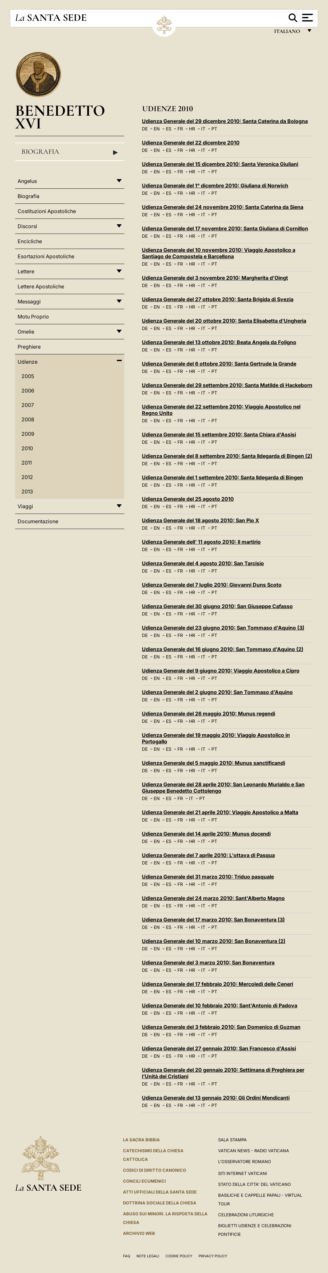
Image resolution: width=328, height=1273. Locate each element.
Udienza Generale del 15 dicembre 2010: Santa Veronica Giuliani (220, 164)
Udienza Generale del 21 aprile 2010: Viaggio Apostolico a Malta (220, 812)
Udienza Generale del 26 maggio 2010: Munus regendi (208, 713)
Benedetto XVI (60, 117)
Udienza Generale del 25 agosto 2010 (188, 499)
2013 (27, 491)
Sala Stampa (232, 1139)
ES (168, 128)
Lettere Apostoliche (41, 286)
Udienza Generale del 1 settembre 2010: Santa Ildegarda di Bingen (222, 477)
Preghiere (29, 346)
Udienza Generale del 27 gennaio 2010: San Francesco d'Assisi (219, 1048)
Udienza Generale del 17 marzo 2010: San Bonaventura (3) (213, 919)
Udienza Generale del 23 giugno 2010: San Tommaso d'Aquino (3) (223, 627)
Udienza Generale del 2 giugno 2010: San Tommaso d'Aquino (217, 692)
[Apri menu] (306, 17)
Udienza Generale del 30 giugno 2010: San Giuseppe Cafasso (217, 606)
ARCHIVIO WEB (139, 1233)
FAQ (126, 1256)
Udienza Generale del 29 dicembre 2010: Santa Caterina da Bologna (225, 121)
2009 (27, 434)
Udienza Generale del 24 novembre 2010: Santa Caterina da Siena (222, 207)
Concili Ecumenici (144, 1181)
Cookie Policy (179, 1256)
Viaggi (25, 506)
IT (203, 128)
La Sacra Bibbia (141, 1139)
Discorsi (27, 226)
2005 (27, 376)
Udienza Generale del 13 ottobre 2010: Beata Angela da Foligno (219, 342)
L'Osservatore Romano (244, 1161)
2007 (27, 405)
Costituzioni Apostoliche (47, 211)
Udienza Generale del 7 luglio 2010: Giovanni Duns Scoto (212, 585)
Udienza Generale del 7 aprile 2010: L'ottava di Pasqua (208, 855)
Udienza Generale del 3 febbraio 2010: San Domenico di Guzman (221, 1027)
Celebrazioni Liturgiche (246, 1214)
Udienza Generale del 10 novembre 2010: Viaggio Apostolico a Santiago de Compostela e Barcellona (218, 253)
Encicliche (30, 241)
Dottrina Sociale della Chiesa (159, 1202)
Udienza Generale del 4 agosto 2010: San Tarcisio (203, 563)
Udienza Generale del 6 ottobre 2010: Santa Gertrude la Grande (219, 363)
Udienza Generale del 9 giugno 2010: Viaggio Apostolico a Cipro (220, 670)
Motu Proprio (33, 316)
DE (145, 128)
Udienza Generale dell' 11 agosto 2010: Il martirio (201, 542)
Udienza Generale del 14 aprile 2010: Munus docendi (206, 834)
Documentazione (38, 521)
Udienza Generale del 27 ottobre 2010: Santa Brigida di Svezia (217, 299)
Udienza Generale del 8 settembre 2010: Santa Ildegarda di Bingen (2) (227, 456)
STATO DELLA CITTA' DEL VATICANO (254, 1184)
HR (192, 128)
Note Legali (147, 1256)
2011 (26, 462)
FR (180, 128)
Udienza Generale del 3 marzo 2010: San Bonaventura (208, 962)
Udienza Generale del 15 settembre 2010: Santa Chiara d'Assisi (219, 434)
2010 (27, 448)
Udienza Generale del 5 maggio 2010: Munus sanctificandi (213, 763)
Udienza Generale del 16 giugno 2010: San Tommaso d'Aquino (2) (222, 649)
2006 (27, 390)
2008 (27, 419)
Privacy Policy (213, 1256)
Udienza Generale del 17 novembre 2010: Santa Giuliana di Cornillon (225, 228)
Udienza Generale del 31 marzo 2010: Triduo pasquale (208, 876)
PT (214, 128)
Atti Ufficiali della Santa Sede (160, 1191)
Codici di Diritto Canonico (154, 1170)
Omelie (26, 331)
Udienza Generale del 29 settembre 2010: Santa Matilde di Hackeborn (227, 385)
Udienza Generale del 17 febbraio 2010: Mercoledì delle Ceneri (217, 984)
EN (157, 128)
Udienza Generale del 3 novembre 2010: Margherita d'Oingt (215, 278)
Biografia (69, 152)
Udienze (27, 362)
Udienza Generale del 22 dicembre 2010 (191, 142)
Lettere (26, 271)
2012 (27, 477)
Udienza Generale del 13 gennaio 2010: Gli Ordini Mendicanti (216, 1098)
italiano (288, 33)
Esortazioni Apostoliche (46, 256)
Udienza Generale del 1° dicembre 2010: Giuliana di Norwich (215, 185)
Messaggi (29, 301)
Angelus (27, 181)
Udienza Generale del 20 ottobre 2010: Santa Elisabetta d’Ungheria (224, 321)
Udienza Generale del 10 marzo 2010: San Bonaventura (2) (213, 941)
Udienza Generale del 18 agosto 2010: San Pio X (200, 520)
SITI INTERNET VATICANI (242, 1173)
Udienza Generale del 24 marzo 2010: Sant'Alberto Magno (213, 898)
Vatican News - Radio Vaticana (253, 1150)
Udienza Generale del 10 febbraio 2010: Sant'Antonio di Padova (219, 1005)
